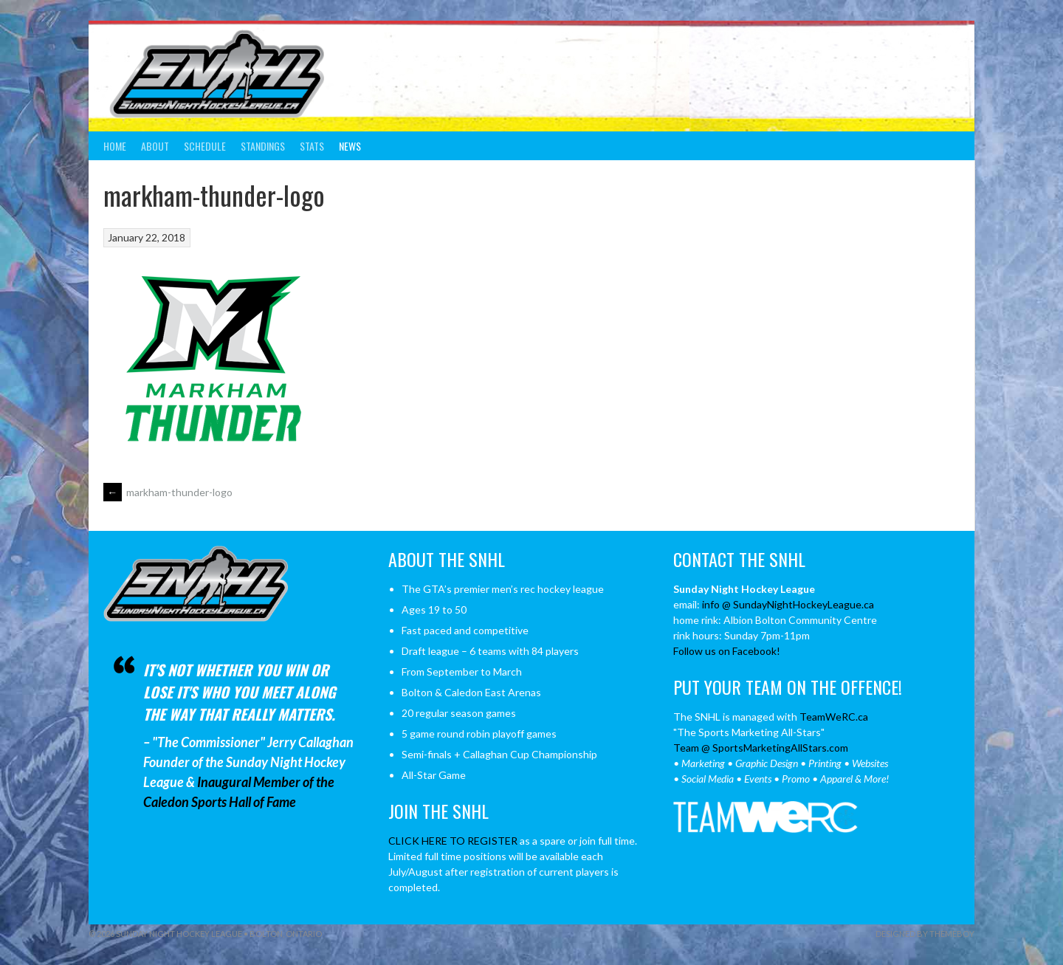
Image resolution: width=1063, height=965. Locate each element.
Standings (263, 146)
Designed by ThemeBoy (924, 933)
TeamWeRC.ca (833, 716)
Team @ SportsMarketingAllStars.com (760, 747)
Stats (312, 146)
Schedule (205, 146)
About (155, 146)
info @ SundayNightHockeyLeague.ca (788, 604)
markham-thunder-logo (168, 492)
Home (114, 146)
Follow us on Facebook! (726, 651)
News (350, 146)
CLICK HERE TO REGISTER (452, 840)
